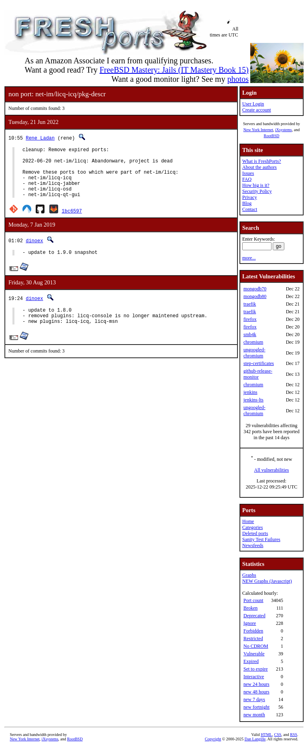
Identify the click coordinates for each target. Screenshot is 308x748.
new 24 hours (256, 684)
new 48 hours (256, 692)
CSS (277, 734)
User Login (253, 104)
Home (248, 521)
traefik (249, 304)
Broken (250, 608)
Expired (251, 661)
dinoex (34, 251)
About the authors (259, 167)
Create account (256, 110)
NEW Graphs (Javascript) (267, 581)
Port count (253, 600)
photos (238, 79)
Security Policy (257, 191)
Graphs (249, 575)
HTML (266, 734)
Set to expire (255, 669)
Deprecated (254, 615)
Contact (249, 209)
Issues (248, 173)
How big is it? (256, 185)
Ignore (249, 623)
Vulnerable (254, 654)
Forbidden (253, 631)
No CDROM (255, 646)
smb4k (249, 334)
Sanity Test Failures (261, 539)
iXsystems (283, 130)
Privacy (249, 197)
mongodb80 (254, 296)
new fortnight (256, 707)
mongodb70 (254, 289)
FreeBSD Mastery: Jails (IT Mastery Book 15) (174, 69)
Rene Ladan (40, 137)
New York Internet (258, 130)
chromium (253, 342)
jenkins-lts (253, 400)
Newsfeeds (252, 545)
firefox (250, 319)
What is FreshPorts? (261, 161)
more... (249, 258)
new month (254, 715)
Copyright (213, 739)
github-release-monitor (257, 374)
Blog (246, 203)
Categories (252, 527)
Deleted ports (255, 533)
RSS (293, 734)
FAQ (246, 179)
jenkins (250, 392)
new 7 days (254, 699)
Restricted (253, 638)
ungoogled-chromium (254, 353)
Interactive (253, 676)
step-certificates (258, 363)
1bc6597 (72, 221)
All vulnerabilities (271, 470)
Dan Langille (255, 739)
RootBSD (272, 136)
